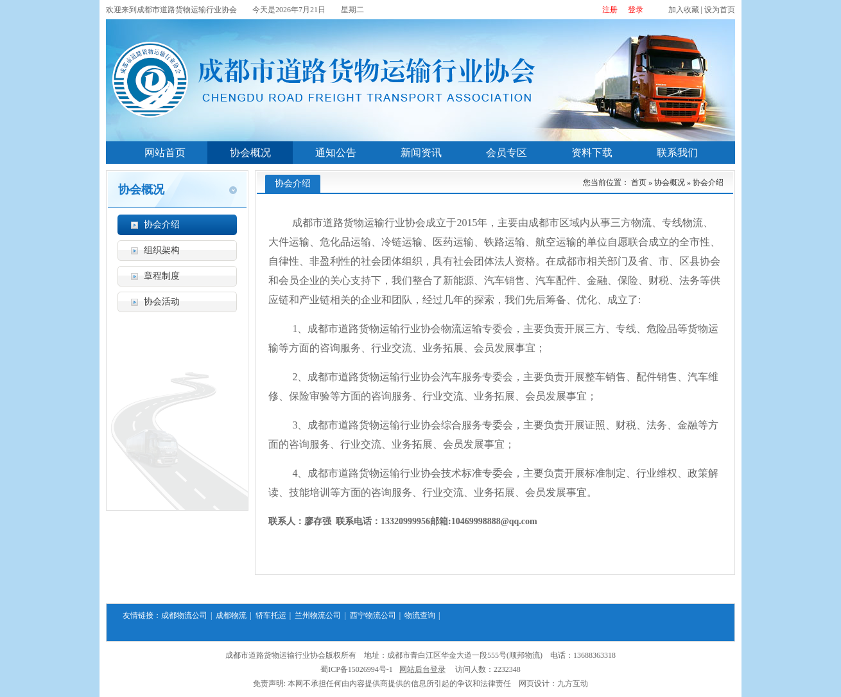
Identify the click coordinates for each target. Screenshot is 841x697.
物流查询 (419, 615)
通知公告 (335, 152)
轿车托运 (271, 615)
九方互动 (572, 683)
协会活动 (162, 301)
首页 (638, 182)
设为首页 (719, 9)
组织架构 (162, 250)
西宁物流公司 (373, 615)
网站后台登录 (422, 669)
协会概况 (250, 152)
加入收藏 (683, 9)
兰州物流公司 (318, 615)
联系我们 (677, 152)
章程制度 (162, 276)
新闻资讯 (421, 152)
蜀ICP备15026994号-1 (356, 669)
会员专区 (506, 152)
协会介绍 (162, 224)
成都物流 (231, 615)
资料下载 (591, 152)
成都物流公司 (184, 615)
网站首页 (165, 152)
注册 (610, 9)
